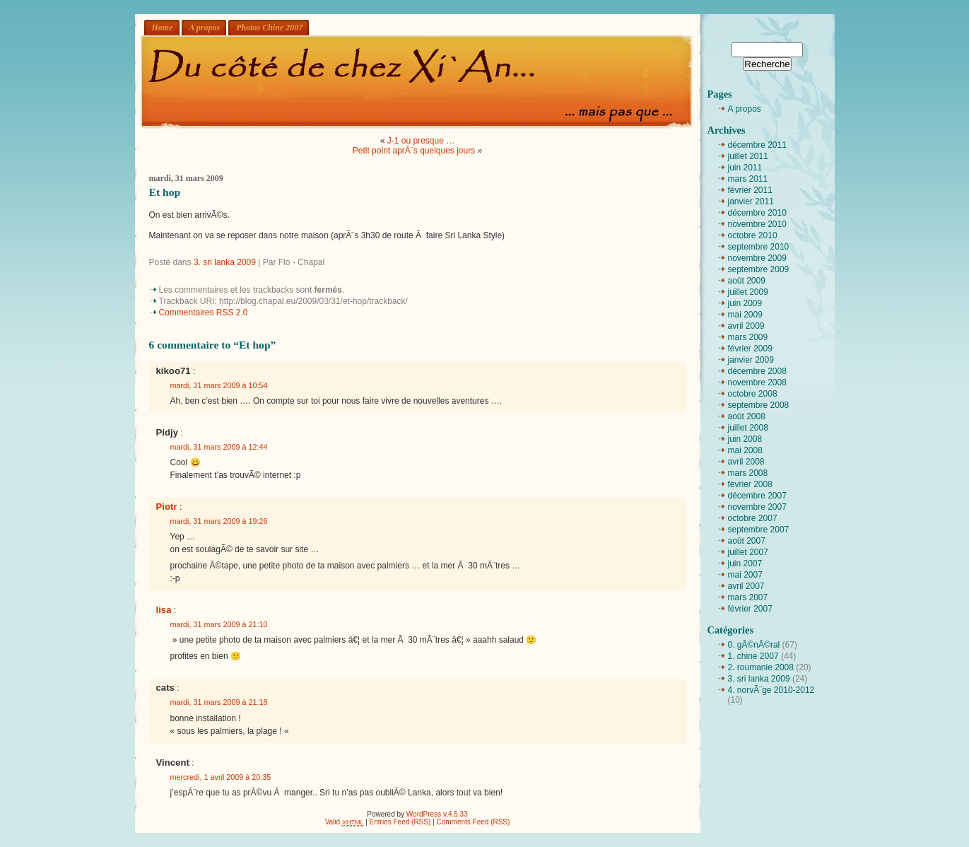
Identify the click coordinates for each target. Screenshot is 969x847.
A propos (205, 28)
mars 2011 (748, 179)
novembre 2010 (757, 224)
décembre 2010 (757, 213)
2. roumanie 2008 (761, 667)
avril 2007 (746, 586)
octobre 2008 (752, 394)
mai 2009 (745, 315)
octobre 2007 (752, 518)
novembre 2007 (757, 507)
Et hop (165, 192)
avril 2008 (746, 462)
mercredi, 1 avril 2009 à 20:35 (220, 777)
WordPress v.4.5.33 (437, 814)
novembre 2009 (757, 258)
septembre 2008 (758, 405)
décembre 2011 (757, 145)
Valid (344, 822)
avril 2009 (746, 326)
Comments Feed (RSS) (473, 822)
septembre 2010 (758, 247)
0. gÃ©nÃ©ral (754, 645)
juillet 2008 (748, 428)
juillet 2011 (748, 156)
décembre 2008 (757, 371)
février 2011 (750, 190)
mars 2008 (748, 473)
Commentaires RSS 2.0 (203, 312)
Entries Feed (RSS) (400, 822)
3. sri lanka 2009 (225, 262)
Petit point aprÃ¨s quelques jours (414, 151)
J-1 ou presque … (420, 141)
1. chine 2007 (753, 656)
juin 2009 (745, 303)
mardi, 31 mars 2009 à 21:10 (219, 624)
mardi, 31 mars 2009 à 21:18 (219, 702)
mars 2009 (748, 337)
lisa (164, 609)
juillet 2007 (748, 552)
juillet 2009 (748, 292)
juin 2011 (745, 168)
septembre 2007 (758, 530)
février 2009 (750, 349)
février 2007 (750, 609)
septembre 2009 (758, 269)
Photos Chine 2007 (269, 28)
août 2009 (746, 281)
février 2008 (750, 484)
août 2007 (746, 541)
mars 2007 (748, 597)
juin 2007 (745, 563)
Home (162, 28)
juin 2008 (745, 439)
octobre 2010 (752, 235)
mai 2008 (745, 450)
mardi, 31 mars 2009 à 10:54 (219, 385)
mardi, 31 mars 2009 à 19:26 (219, 521)
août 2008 (746, 416)
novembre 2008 (757, 382)
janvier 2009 (751, 360)
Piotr (166, 506)
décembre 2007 (757, 496)
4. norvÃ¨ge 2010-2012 (771, 690)
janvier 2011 (751, 201)
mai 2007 (745, 575)
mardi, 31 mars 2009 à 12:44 (219, 447)
